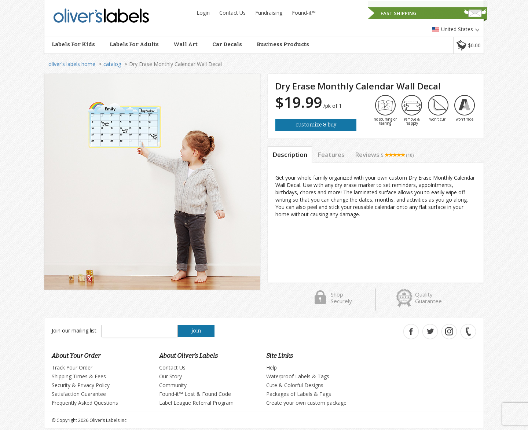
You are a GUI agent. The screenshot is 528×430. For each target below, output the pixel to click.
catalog (112, 63)
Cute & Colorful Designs (294, 385)
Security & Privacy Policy (81, 385)
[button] (468, 45)
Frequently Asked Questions (85, 402)
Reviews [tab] (384, 154)
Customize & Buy (316, 125)
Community (173, 385)
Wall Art (185, 44)
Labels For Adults (134, 44)
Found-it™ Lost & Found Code (195, 393)
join (196, 331)
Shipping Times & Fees (79, 376)
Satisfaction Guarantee (79, 393)
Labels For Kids (73, 44)
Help (271, 367)
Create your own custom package (306, 402)
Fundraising (268, 12)
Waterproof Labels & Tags (297, 376)
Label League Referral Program (196, 402)
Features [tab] (331, 154)
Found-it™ (304, 12)
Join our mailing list (74, 330)
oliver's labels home (71, 63)
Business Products (283, 44)
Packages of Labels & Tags (298, 393)
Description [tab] (289, 154)
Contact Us (232, 12)
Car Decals (227, 44)
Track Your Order (72, 367)
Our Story (170, 376)
